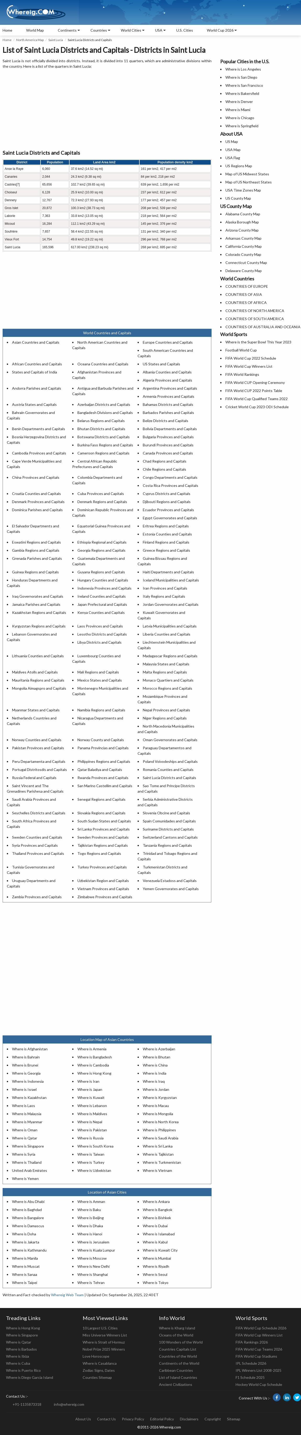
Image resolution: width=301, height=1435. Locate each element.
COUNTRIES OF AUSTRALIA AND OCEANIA (262, 327)
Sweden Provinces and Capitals (103, 837)
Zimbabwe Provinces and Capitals (104, 897)
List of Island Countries (178, 1377)
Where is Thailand (27, 1162)
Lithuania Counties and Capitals (38, 656)
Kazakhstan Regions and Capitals (39, 612)
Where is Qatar (24, 1138)
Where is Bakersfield (242, 93)
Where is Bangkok (157, 1209)
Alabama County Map (242, 214)
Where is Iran (88, 1081)
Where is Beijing (90, 1217)
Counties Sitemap (97, 1377)
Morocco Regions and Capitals (167, 688)
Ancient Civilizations (175, 1384)
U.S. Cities (184, 30)
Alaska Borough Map (242, 222)
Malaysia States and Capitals (166, 664)
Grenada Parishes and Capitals (37, 558)
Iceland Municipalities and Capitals (171, 580)
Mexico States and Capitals (99, 680)
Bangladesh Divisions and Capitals (105, 412)
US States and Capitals (161, 364)
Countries (98, 30)
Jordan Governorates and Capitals (170, 604)
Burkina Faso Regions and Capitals (105, 445)
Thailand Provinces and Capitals (38, 853)
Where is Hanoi (89, 1234)
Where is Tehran (91, 1282)
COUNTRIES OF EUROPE (246, 286)
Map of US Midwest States (247, 174)
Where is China (155, 1065)
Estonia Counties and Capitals (167, 534)
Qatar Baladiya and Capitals (99, 769)
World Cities (131, 30)
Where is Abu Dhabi (28, 1201)
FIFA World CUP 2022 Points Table (253, 390)
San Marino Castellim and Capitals (104, 785)
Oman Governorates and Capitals (170, 739)
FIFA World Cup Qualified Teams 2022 (256, 398)
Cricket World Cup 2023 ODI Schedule (257, 407)
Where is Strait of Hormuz (104, 1342)
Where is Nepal (89, 1122)
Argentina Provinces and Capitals (170, 388)
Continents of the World (179, 1363)
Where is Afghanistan (30, 1049)
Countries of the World (178, 1356)
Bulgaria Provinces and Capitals (168, 437)
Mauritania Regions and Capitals (38, 680)
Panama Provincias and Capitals (103, 748)
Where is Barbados (21, 1349)
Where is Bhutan (156, 1057)
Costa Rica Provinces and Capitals (170, 485)
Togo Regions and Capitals (99, 853)
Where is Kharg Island (177, 1328)
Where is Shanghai (92, 1274)
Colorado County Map (243, 254)
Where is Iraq (154, 1081)
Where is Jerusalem (93, 1242)
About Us (83, 1419)
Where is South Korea (95, 1146)
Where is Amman (91, 1201)
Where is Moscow (92, 1258)
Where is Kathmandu (29, 1250)
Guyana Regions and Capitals (101, 572)
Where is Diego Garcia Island (29, 1377)
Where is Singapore (28, 1146)
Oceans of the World (176, 1335)
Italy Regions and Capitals (164, 596)
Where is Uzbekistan (94, 1170)
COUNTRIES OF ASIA (243, 294)
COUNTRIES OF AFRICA (246, 302)
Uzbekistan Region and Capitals (103, 880)
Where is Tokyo (155, 1282)
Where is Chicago (239, 118)
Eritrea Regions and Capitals (166, 526)
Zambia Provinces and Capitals (37, 897)
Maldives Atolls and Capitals (35, 672)
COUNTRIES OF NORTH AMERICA (254, 310)
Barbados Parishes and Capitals (168, 412)
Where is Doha (24, 1234)
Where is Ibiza (17, 1356)
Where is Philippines (159, 1130)
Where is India (154, 1073)
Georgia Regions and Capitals (101, 550)
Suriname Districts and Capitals (168, 829)
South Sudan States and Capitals (104, 821)
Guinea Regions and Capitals (35, 572)
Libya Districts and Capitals (99, 642)
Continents (67, 30)
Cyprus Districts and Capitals (166, 493)
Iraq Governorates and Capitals (37, 596)
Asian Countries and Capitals (35, 342)
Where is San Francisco (244, 85)
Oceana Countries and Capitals (102, 364)
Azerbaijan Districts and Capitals (103, 404)
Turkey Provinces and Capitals (102, 867)
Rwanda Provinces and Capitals (102, 777)
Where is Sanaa (24, 1274)
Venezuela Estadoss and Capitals (170, 880)
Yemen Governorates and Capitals (171, 888)
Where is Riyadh (156, 1266)
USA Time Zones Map (243, 190)
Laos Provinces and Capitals (100, 626)
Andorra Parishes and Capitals (36, 388)
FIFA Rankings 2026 (252, 1342)
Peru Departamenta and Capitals (38, 761)
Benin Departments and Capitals (38, 429)
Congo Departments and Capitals (170, 477)
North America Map (30, 40)
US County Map (238, 198)
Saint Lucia (55, 40)
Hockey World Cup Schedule (259, 1384)
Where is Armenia (91, 1049)
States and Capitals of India (34, 372)
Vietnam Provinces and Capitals (103, 888)
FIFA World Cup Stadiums (256, 1356)
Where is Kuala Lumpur (96, 1250)
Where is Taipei (24, 1282)
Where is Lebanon (92, 1105)
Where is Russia (90, 1138)
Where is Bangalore (28, 1217)
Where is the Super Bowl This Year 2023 (258, 342)
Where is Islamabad (159, 1234)
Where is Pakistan (92, 1130)
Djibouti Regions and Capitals (167, 501)
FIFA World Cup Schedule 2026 (261, 1328)
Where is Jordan (156, 1089)
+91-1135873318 (27, 1404)
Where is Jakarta (25, 1242)
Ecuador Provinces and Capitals (168, 510)
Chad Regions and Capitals (164, 461)
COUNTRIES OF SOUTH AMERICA (254, 318)
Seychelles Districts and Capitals (38, 813)
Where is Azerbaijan (159, 1049)
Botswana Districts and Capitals (103, 437)
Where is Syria (23, 1154)
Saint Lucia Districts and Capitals (169, 777)
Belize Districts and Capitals (165, 420)
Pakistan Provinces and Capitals (38, 748)
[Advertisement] (107, 109)
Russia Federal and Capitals (34, 777)
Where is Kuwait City (160, 1250)
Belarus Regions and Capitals (101, 420)
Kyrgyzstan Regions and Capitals (39, 626)
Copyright (213, 1419)
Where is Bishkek (157, 1217)
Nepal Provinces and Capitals (166, 710)
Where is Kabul (155, 1242)
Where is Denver (239, 101)
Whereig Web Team (67, 1295)
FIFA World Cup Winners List (248, 366)
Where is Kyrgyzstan (160, 1097)
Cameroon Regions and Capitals (103, 453)
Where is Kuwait (91, 1097)
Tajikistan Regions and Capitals (102, 845)
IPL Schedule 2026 (251, 1363)
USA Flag (232, 157)
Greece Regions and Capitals (166, 550)
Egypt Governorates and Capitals (170, 518)
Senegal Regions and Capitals (101, 799)
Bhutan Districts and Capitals (101, 429)
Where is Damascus (28, 1226)
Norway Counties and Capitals (36, 739)
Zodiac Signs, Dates (99, 1370)
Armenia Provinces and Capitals (168, 396)
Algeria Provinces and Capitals (167, 380)
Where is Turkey (90, 1162)
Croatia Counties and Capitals (36, 493)
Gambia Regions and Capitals (35, 550)
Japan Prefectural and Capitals (102, 604)
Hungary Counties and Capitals (102, 580)
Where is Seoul (155, 1274)
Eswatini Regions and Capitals (36, 542)
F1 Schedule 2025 (250, 1377)
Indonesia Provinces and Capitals (104, 588)
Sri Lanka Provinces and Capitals (103, 829)
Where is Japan (89, 1089)
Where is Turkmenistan (162, 1162)
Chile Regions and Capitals (164, 469)
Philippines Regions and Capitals (103, 761)
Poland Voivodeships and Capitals (170, 761)
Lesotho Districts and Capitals (102, 634)
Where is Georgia (26, 1073)
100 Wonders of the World (181, 1342)
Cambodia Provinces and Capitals (39, 453)
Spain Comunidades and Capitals (169, 821)
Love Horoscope (96, 1356)
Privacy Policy (133, 1419)
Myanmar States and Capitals (36, 710)
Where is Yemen (25, 1178)
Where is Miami (237, 109)
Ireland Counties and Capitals (101, 596)
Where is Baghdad (27, 1209)
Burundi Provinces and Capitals (168, 445)
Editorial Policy (162, 1419)
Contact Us (106, 1419)
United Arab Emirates (29, 1170)
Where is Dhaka (90, 1226)
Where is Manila (25, 1258)
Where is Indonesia (28, 1081)
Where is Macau (156, 1105)
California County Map (243, 246)
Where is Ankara (156, 1201)
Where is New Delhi (93, 1266)
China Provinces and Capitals (35, 477)
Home (7, 30)
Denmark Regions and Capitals (102, 501)
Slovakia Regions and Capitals (101, 813)
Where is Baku (89, 1209)
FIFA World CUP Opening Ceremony (255, 382)
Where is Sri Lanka (158, 1146)
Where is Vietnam (157, 1170)
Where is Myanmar (27, 1122)
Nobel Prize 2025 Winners (104, 1349)
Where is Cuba (18, 1363)
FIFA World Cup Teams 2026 (259, 1349)
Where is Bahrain (26, 1057)
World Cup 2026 (220, 30)
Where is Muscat (26, 1266)
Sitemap (233, 1419)
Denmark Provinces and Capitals (38, 501)
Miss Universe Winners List (105, 1335)
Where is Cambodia (93, 1065)
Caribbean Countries (176, 1370)
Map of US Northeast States (248, 182)
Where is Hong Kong (94, 1073)
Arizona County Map (242, 230)
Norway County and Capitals (100, 739)
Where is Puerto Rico (23, 1370)
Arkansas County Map (243, 238)
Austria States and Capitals (34, 404)
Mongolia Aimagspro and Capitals (39, 688)
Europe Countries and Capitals (168, 342)
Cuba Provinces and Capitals (100, 493)
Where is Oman (24, 1130)
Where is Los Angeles (243, 69)
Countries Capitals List (177, 1349)
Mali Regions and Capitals (98, 672)
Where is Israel (24, 1089)
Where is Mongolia (158, 1113)
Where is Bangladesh (94, 1057)
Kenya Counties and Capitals (101, 612)
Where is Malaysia (26, 1113)
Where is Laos (23, 1105)
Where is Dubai (155, 1226)
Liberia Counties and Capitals (166, 634)
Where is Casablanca (100, 1363)
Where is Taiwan (90, 1154)
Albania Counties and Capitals (167, 372)
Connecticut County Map (246, 262)
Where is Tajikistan (158, 1154)
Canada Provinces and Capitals (168, 453)
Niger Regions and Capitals (165, 718)
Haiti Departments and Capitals (168, 572)
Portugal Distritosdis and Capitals (39, 769)
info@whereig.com (69, 1404)
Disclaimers (189, 1419)
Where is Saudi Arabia (160, 1138)
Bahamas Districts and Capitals (168, 404)
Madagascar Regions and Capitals (170, 656)
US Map (231, 141)
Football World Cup (241, 350)
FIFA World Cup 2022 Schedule (250, 358)
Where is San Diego (241, 77)
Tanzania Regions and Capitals (167, 845)
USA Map (233, 149)
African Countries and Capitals (37, 364)
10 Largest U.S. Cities (100, 1328)
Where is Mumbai (157, 1258)
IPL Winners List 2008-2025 (258, 1370)
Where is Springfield (241, 126)
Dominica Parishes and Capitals (37, 510)
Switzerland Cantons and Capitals (170, 837)
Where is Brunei (25, 1065)
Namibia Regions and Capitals (101, 710)
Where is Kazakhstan (29, 1097)
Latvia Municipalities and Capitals (170, 626)
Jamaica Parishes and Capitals (36, 604)
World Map (35, 30)
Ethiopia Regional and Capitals (102, 542)
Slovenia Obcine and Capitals (166, 813)
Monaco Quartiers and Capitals (168, 680)
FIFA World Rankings (242, 374)
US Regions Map (238, 166)
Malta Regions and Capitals (165, 672)
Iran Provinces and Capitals (165, 588)
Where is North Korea (161, 1122)
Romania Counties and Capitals (168, 769)
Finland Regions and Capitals (166, 542)
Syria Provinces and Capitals (35, 845)
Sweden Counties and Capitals (37, 837)
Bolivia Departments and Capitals (170, 429)
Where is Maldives (92, 1113)
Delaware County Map (243, 270)
